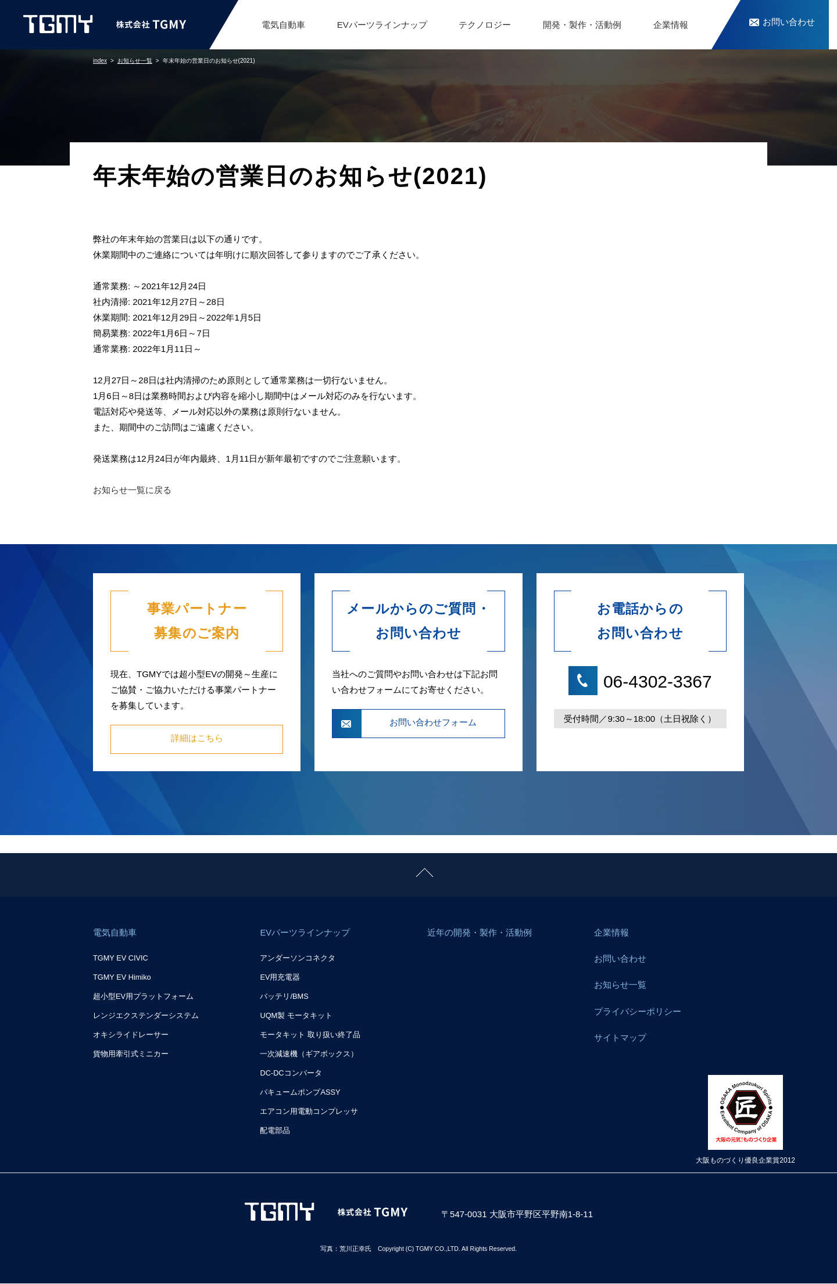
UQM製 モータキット (296, 1016)
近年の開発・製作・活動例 (479, 933)
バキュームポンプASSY (300, 1092)
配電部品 (275, 1131)
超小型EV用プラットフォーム (143, 997)
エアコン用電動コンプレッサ (309, 1111)
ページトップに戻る (39, 861)
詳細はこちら (197, 739)
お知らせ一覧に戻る (132, 490)
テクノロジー (485, 25)
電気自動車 (283, 25)
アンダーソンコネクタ (297, 959)
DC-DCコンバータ (290, 1073)
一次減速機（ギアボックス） (309, 1054)
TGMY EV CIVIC (120, 959)
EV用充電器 (280, 978)
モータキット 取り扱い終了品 (310, 1035)
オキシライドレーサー (131, 1035)
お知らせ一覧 (620, 988)
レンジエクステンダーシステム (146, 1016)
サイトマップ (620, 1043)
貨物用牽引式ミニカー (131, 1054)
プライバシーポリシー (637, 1015)
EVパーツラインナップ (382, 25)
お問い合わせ (620, 961)
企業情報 (670, 25)
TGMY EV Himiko (122, 978)
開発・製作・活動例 (582, 25)
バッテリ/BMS (284, 997)
